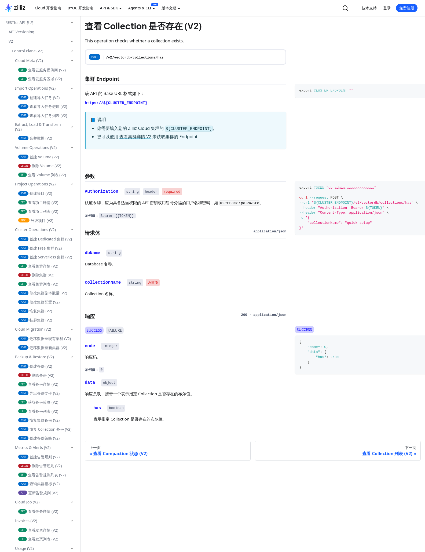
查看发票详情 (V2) (38, 530)
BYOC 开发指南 (81, 7)
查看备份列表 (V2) (38, 411)
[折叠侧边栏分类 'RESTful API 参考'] (72, 22)
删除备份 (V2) (36, 375)
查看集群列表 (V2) (38, 284)
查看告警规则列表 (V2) (42, 474)
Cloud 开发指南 (48, 7)
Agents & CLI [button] (139, 7)
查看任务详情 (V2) (38, 511)
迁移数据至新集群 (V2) (42, 347)
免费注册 (406, 7)
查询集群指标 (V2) (39, 483)
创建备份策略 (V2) (39, 438)
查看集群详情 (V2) (38, 266)
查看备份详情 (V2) (38, 384)
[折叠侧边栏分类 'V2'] (72, 41)
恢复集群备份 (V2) (39, 420)
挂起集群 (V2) (35, 320)
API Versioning (21, 31)
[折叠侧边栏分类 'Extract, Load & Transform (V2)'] (72, 126)
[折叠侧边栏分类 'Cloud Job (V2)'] (72, 502)
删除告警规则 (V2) (40, 465)
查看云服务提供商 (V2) (42, 69)
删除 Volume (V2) (39, 165)
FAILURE (115, 329)
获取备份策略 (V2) (38, 402)
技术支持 (369, 7)
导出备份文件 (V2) (39, 393)
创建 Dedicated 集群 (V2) (45, 239)
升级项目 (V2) (35, 220)
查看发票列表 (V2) (38, 539)
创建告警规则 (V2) (39, 456)
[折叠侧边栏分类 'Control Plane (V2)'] (72, 51)
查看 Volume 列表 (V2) (42, 174)
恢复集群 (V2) (35, 310)
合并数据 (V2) (35, 138)
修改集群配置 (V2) (39, 302)
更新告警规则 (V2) (38, 492)
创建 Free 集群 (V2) (40, 248)
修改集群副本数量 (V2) (42, 292)
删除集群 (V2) (36, 274)
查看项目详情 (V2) (38, 202)
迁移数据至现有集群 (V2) (44, 338)
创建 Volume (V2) (38, 156)
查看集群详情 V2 (135, 137)
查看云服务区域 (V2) (40, 78)
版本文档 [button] (169, 7)
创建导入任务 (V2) (39, 97)
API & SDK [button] (109, 7)
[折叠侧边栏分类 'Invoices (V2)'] (72, 521)
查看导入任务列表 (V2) (42, 115)
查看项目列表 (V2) (38, 211)
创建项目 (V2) (35, 193)
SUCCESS (94, 329)
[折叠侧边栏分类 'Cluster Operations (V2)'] (72, 229)
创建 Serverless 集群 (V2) (45, 256)
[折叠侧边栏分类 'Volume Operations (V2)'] (72, 147)
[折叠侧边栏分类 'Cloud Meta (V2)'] (72, 60)
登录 (387, 7)
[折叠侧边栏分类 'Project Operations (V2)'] (72, 184)
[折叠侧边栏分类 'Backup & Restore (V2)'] (72, 357)
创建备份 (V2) (35, 366)
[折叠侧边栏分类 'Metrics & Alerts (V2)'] (72, 447)
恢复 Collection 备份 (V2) (45, 429)
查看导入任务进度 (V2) (42, 106)
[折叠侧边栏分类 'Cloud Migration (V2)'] (72, 329)
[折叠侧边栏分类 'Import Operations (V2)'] (72, 88)
